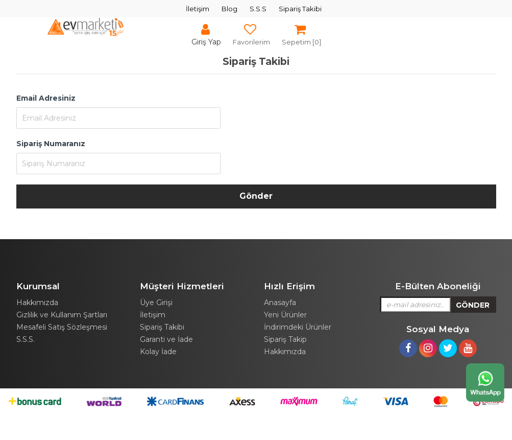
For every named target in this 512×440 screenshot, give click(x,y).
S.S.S (258, 9)
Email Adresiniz (46, 98)
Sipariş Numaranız (50, 143)
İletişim (197, 9)
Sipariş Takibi (300, 9)
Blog (229, 9)
